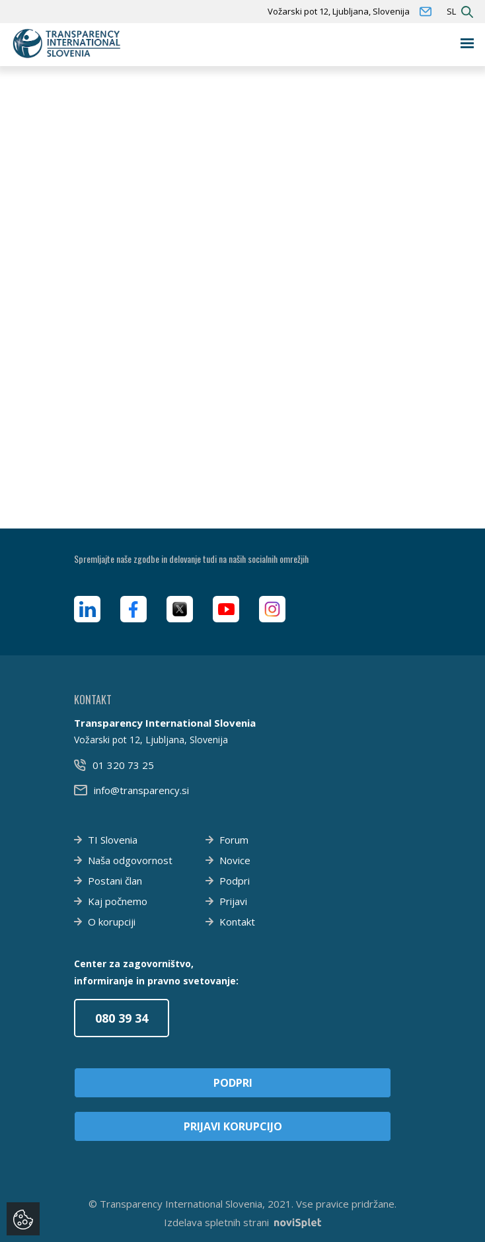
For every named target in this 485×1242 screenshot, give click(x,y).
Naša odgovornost (130, 860)
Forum (233, 839)
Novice (234, 860)
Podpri (234, 880)
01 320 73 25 (123, 765)
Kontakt (237, 921)
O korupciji (111, 921)
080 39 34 (121, 1018)
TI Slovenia (112, 839)
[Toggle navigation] (467, 43)
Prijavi (233, 901)
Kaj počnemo (117, 901)
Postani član (115, 880)
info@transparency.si (141, 790)
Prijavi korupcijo (233, 1126)
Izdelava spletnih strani (242, 1222)
